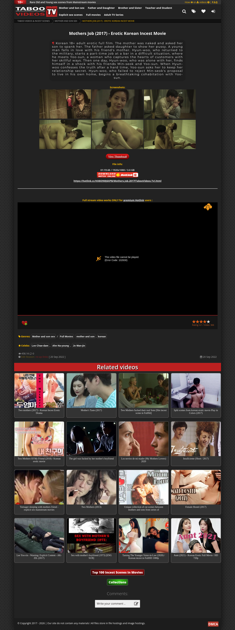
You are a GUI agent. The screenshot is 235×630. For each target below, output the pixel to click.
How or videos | (201, 2)
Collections (117, 582)
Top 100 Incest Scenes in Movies (117, 572)
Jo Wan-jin (79, 345)
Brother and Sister (130, 7)
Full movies (93, 14)
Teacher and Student (158, 7)
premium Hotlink (133, 200)
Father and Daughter (101, 7)
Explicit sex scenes (71, 14)
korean (102, 336)
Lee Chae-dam (40, 345)
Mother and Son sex (71, 7)
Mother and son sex (66, 21)
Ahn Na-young (60, 345)
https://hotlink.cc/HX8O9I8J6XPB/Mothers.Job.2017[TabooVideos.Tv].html (118, 180)
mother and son (85, 336)
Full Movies (66, 336)
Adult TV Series (113, 14)
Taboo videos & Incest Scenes (34, 21)
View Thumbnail (117, 156)
